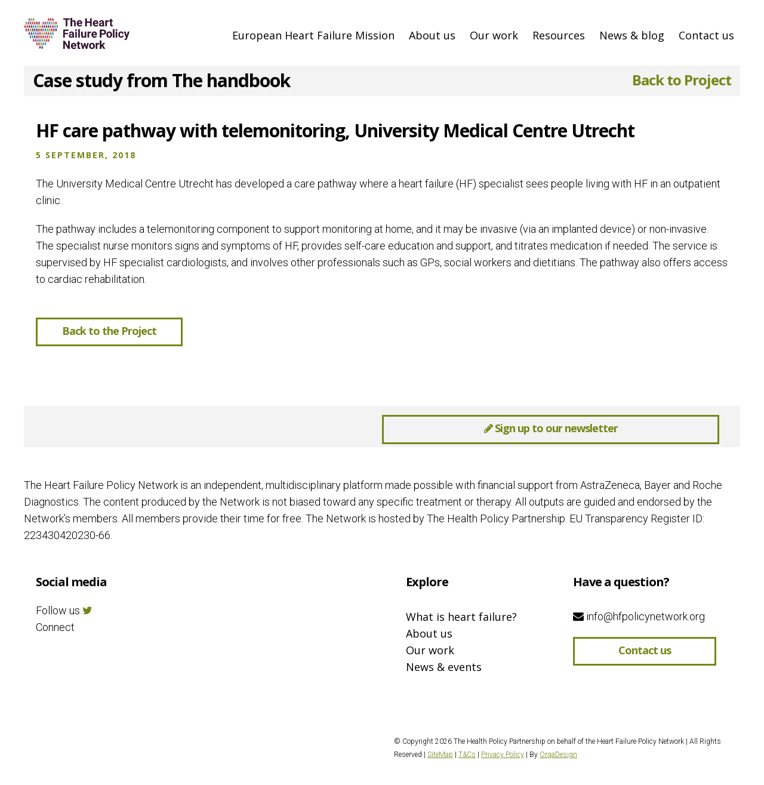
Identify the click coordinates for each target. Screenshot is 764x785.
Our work (494, 35)
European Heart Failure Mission (313, 35)
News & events (444, 667)
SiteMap (440, 754)
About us (432, 35)
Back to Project (681, 80)
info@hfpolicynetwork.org (639, 616)
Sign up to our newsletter (551, 428)
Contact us (706, 35)
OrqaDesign (558, 754)
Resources (558, 35)
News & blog (631, 35)
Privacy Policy (502, 754)
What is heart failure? (461, 616)
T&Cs (467, 754)
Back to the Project (109, 331)
